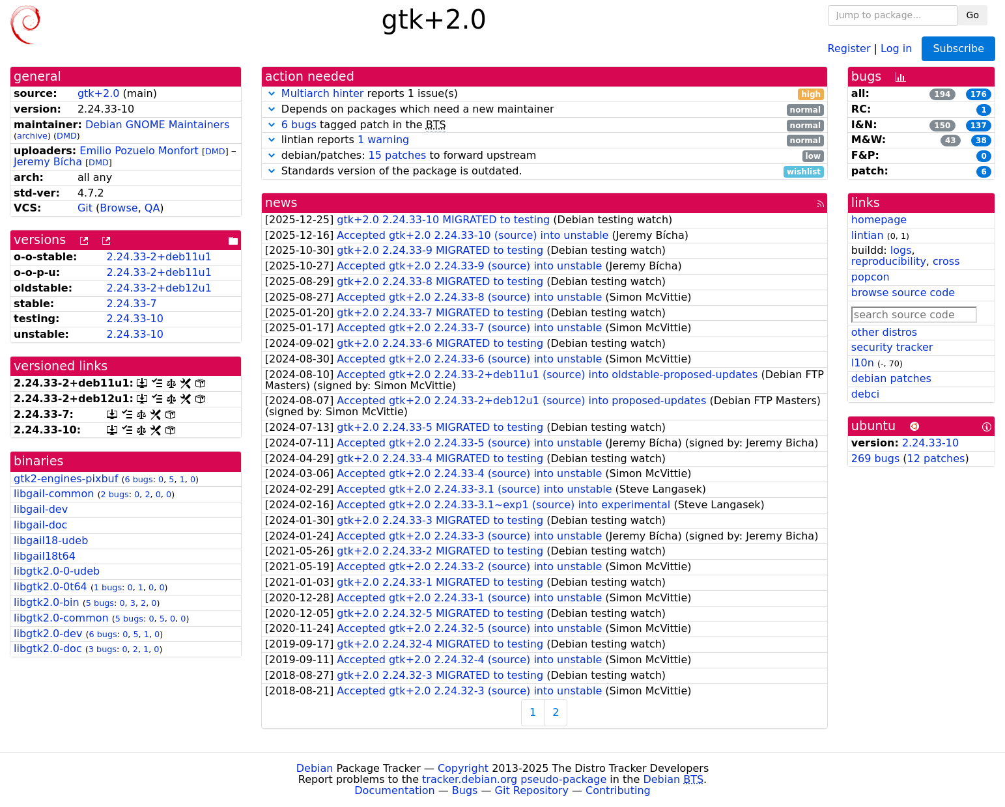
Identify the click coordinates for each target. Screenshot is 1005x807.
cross (946, 261)
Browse (118, 208)
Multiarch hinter (322, 93)
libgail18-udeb (51, 540)
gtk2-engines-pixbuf (66, 478)
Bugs (465, 790)
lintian (867, 235)
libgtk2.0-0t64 (50, 587)
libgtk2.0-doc (48, 648)
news (281, 202)
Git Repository (532, 790)
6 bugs (138, 479)
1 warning (383, 139)
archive (32, 136)
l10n (862, 363)
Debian (314, 768)
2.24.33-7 (132, 303)
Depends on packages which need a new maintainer (544, 109)
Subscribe (958, 48)
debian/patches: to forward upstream (544, 155)
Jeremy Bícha (48, 162)
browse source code (903, 292)
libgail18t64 (45, 556)
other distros (884, 332)
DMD (67, 136)
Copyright (463, 768)
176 (978, 94)
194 (942, 94)
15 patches (398, 155)
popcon (870, 277)
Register (849, 48)
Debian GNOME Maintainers (157, 124)
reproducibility (888, 261)
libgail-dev (41, 509)
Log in (896, 48)
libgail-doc (40, 525)
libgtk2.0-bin (46, 602)
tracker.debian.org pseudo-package (514, 779)
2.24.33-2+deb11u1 (159, 257)
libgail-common (54, 493)
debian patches (891, 378)
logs (901, 250)
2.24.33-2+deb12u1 (159, 288)
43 (950, 140)
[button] (271, 93)
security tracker (892, 347)
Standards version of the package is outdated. (544, 171)
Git (85, 208)
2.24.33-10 (135, 318)
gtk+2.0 (99, 93)
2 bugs (114, 494)
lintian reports (544, 140)
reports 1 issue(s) (544, 94)
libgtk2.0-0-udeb (57, 571)
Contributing (618, 790)
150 (942, 125)
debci (865, 394)
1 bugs (108, 587)
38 (981, 140)
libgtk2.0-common (61, 618)
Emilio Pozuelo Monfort (138, 150)
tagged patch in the (544, 125)
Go (973, 15)
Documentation (394, 790)
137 (978, 125)
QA (152, 208)
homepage (879, 219)
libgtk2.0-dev (48, 633)
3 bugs (103, 649)
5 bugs (100, 603)
